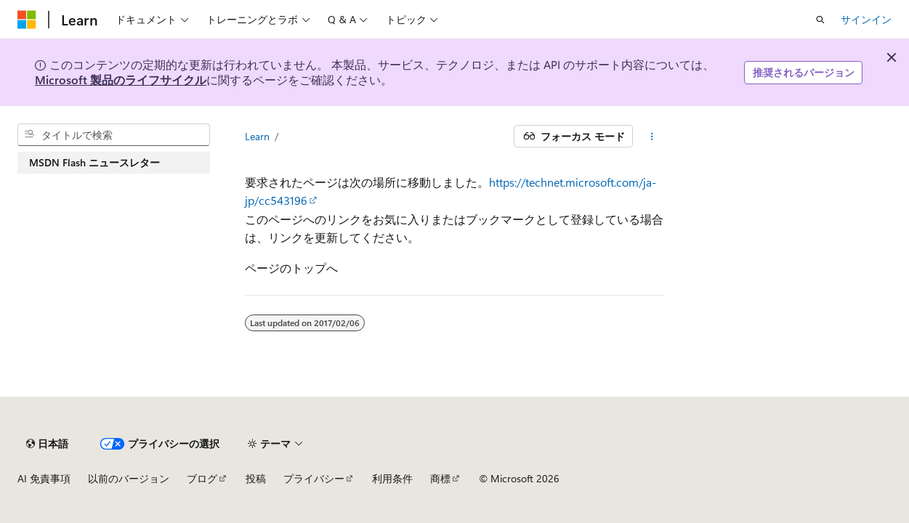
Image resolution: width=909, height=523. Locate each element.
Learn (257, 136)
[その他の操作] (651, 136)
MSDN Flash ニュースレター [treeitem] (94, 162)
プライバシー (313, 478)
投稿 (256, 478)
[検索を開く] (820, 20)
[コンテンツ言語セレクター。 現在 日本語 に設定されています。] (47, 443)
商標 (440, 478)
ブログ (202, 478)
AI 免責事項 (43, 478)
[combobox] (113, 135)
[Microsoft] (26, 19)
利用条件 (392, 478)
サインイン (866, 19)
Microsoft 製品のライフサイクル (120, 79)
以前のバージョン (128, 478)
